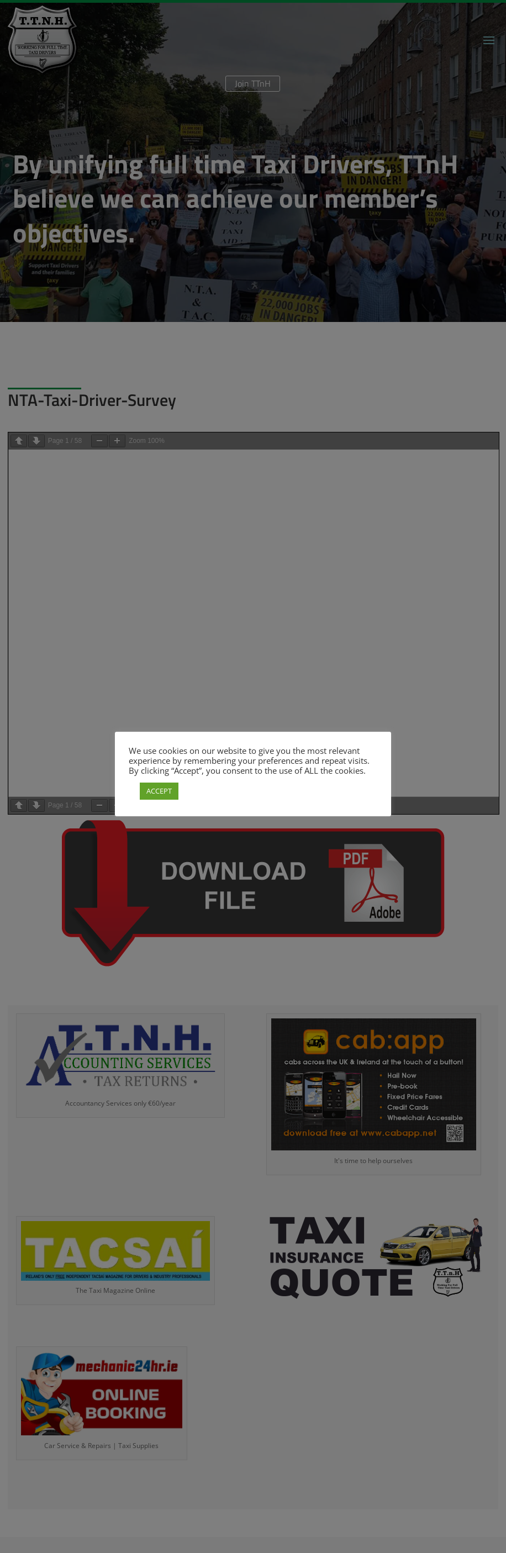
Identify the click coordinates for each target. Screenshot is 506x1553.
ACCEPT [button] (159, 791)
